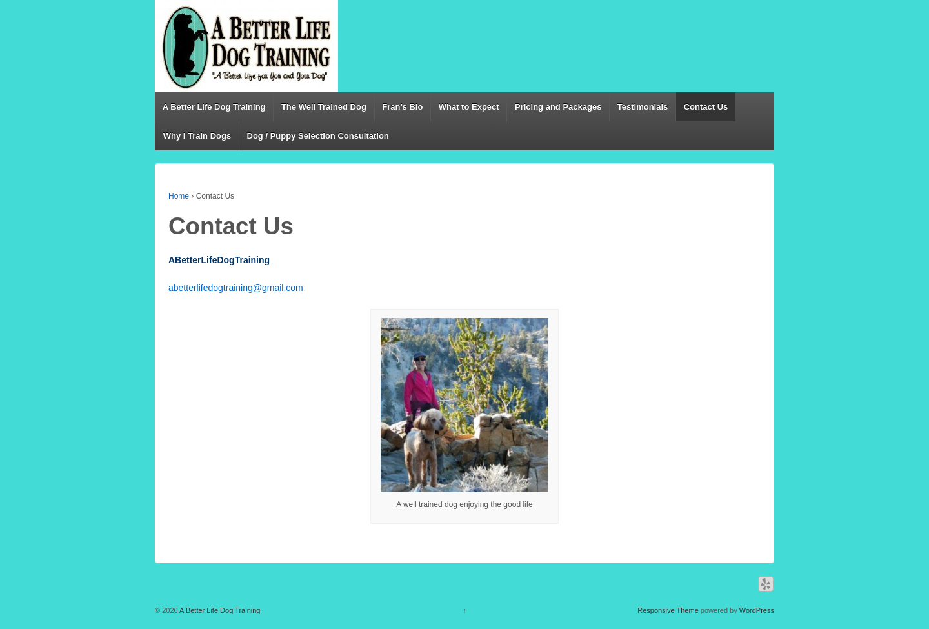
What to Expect (469, 107)
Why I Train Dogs (197, 136)
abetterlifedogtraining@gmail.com (235, 288)
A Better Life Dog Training (214, 107)
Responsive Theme (668, 610)
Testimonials (642, 107)
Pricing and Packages (558, 107)
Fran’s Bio (402, 107)
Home (178, 196)
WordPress (756, 610)
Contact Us (706, 107)
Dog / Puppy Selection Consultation (318, 136)
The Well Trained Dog (323, 107)
